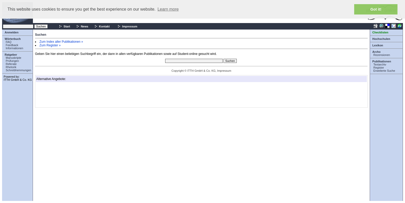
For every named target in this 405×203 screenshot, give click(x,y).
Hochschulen (381, 38)
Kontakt (102, 26)
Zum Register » (50, 45)
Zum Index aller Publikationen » (61, 42)
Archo (376, 51)
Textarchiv (379, 64)
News (82, 26)
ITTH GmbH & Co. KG (18, 79)
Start (64, 26)
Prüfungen (12, 60)
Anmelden (11, 32)
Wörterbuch (13, 38)
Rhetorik (11, 67)
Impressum (127, 26)
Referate (11, 64)
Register (378, 67)
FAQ (8, 42)
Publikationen (381, 61)
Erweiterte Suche (384, 70)
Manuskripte (13, 57)
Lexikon (377, 45)
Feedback (12, 45)
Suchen (40, 35)
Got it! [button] (376, 9)
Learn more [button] (168, 9)
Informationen (14, 48)
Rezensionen (381, 54)
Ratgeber (11, 54)
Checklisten (380, 32)
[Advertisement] (62, 94)
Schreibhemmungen (18, 70)
